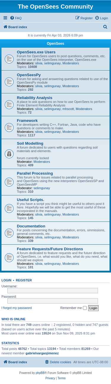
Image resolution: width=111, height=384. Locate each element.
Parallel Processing (35, 173)
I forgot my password (16, 308)
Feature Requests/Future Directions (50, 249)
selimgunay (52, 63)
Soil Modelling (30, 143)
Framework (27, 120)
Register (24, 280)
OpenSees (55, 44)
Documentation (31, 226)
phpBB (40, 373)
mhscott (68, 109)
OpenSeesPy (29, 75)
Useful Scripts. (30, 199)
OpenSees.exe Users (36, 52)
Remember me (73, 308)
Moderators (70, 63)
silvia (38, 63)
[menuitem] (16, 18)
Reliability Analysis (34, 97)
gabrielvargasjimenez (42, 353)
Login (6, 280)
